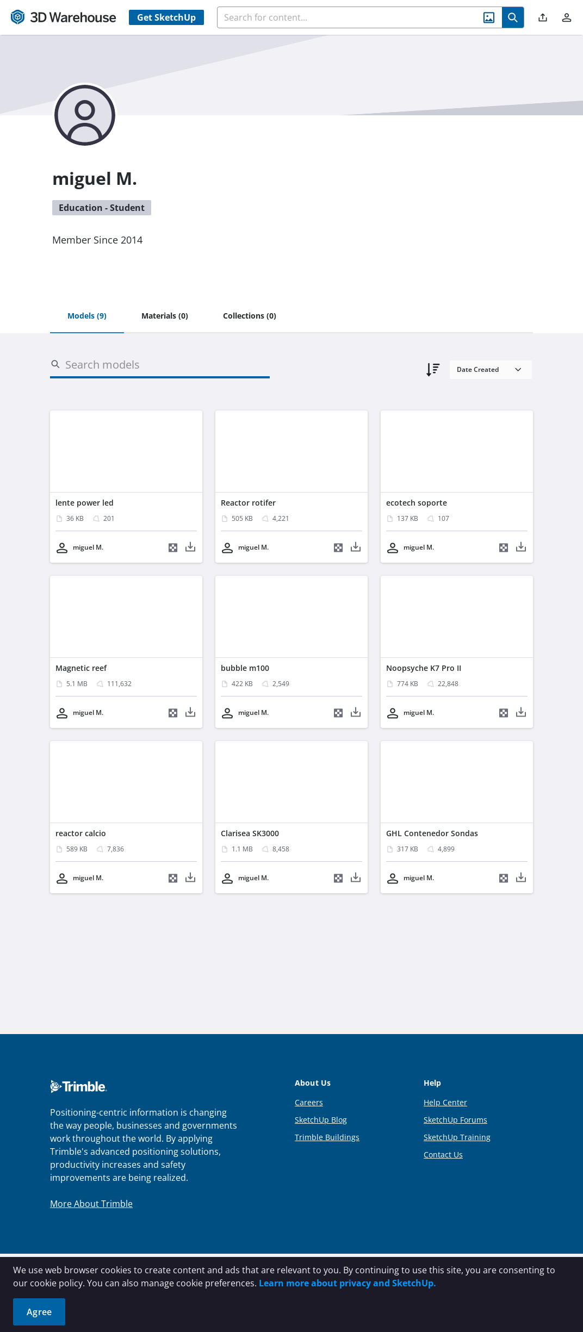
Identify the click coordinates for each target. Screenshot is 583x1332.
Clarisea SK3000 (250, 833)
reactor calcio (80, 833)
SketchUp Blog (321, 1120)
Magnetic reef (81, 668)
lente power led (84, 502)
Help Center (445, 1102)
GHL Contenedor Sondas (432, 833)
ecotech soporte (416, 502)
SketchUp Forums (455, 1120)
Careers (309, 1102)
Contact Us (443, 1154)
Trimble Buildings (327, 1137)
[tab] (87, 316)
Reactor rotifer (248, 502)
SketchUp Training (457, 1137)
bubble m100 (245, 668)
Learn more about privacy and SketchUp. (347, 1283)
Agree (39, 1312)
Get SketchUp (166, 17)
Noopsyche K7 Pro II (423, 668)
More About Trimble (91, 1204)
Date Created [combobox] (478, 369)
